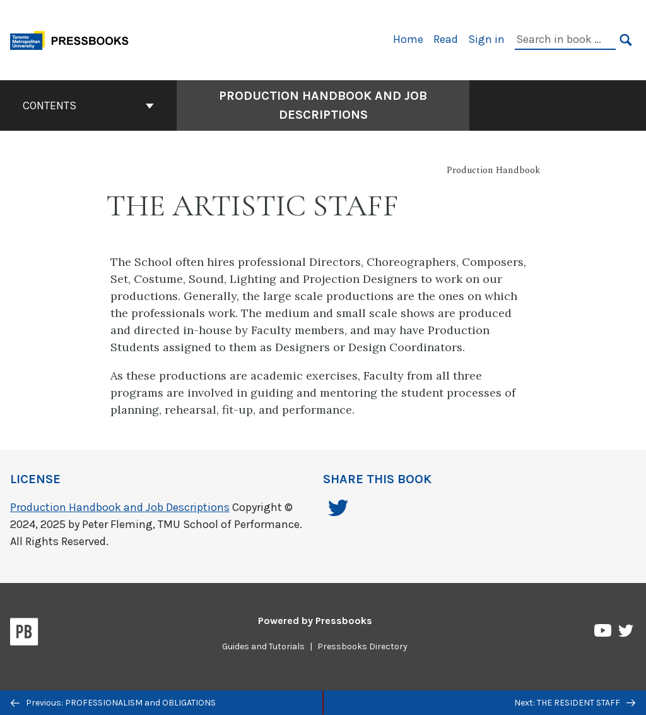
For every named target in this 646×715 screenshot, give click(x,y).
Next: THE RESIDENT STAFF (574, 702)
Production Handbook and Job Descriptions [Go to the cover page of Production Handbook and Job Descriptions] (323, 105)
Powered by (315, 621)
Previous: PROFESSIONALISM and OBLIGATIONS (113, 702)
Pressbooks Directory (362, 646)
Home (408, 39)
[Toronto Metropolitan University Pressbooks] (74, 39)
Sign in (486, 39)
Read (445, 39)
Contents (88, 105)
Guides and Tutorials (263, 646)
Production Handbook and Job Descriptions (120, 507)
